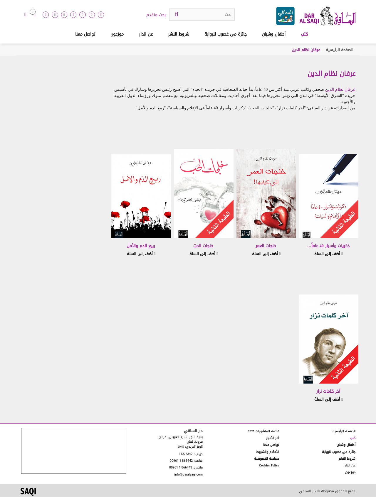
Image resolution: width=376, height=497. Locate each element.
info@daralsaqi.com (188, 474)
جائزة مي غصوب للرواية (225, 34)
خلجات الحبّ (203, 246)
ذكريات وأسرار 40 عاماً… (328, 246)
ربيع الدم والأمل (141, 246)
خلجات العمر (266, 246)
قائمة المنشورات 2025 (263, 431)
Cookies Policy (269, 465)
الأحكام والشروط (267, 452)
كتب (304, 34)
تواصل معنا (85, 34)
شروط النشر (178, 34)
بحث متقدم (156, 15)
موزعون (117, 34)
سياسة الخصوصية (266, 459)
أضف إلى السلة (328, 254)
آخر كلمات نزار (328, 391)
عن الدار (146, 34)
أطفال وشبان (274, 34)
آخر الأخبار (272, 438)
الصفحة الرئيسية (339, 49)
